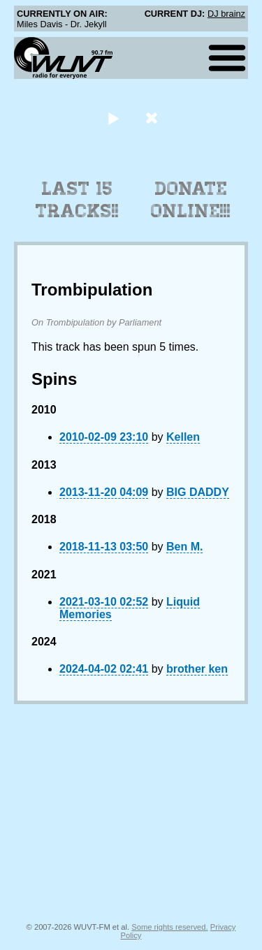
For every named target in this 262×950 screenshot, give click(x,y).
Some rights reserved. (169, 927)
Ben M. (184, 547)
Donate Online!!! (191, 199)
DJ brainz (226, 13)
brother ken (197, 669)
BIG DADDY (197, 492)
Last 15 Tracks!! (77, 199)
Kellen (183, 437)
